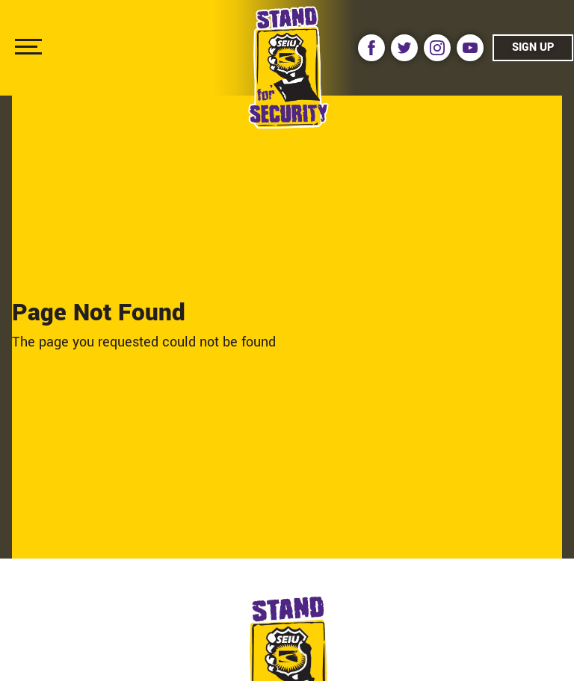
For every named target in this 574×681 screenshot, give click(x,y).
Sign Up (533, 47)
